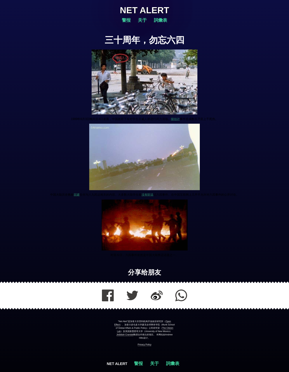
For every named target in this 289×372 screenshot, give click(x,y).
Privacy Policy (145, 344)
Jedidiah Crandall (125, 334)
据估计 (175, 119)
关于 (143, 20)
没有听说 (147, 194)
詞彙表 (160, 20)
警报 (127, 20)
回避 (77, 194)
